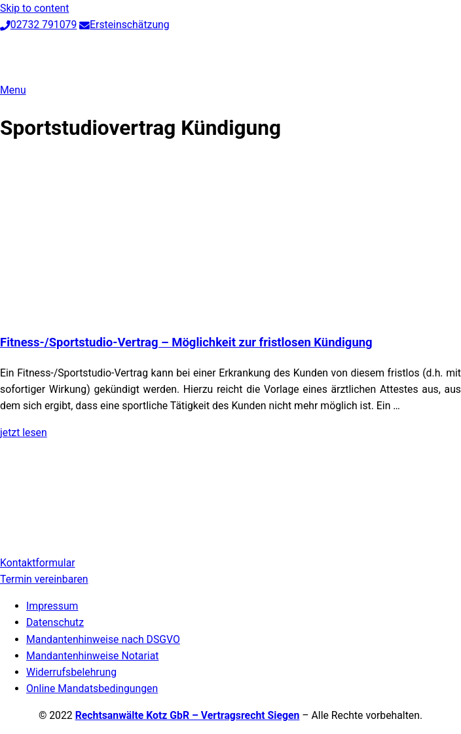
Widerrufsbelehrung (71, 672)
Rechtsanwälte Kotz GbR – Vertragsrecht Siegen (187, 715)
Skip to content (34, 8)
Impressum (52, 606)
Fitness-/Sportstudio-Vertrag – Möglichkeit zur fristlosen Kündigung (186, 342)
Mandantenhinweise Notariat (92, 656)
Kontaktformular (37, 563)
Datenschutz (55, 622)
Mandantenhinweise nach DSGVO (103, 639)
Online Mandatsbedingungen (92, 688)
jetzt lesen (23, 432)
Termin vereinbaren (44, 579)
